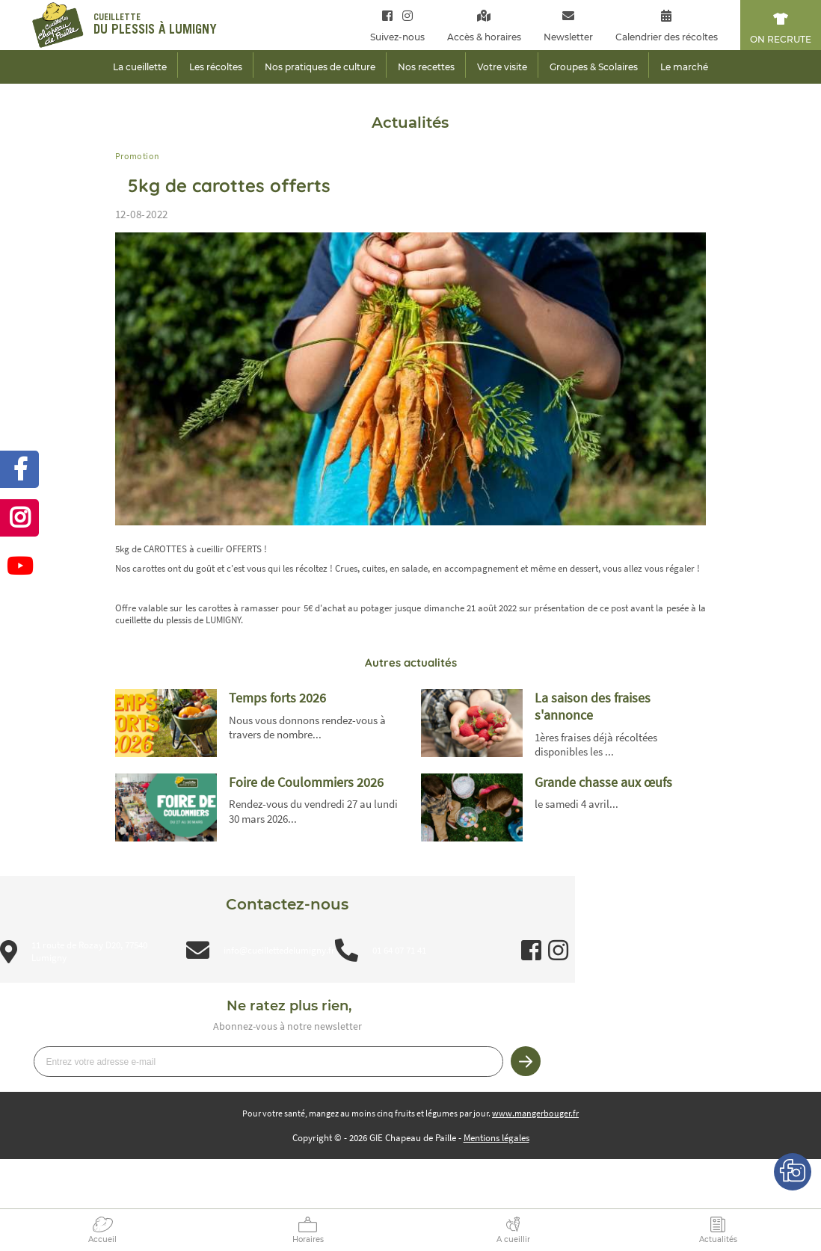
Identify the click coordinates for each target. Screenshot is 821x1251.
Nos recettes (426, 66)
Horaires (308, 1239)
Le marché (684, 66)
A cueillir (513, 1239)
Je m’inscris (526, 1061)
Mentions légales (496, 1137)
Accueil (102, 1239)
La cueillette (140, 66)
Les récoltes (215, 66)
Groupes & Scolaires (594, 66)
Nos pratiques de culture (320, 66)
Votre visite (502, 66)
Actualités (718, 1239)
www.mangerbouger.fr (535, 1113)
